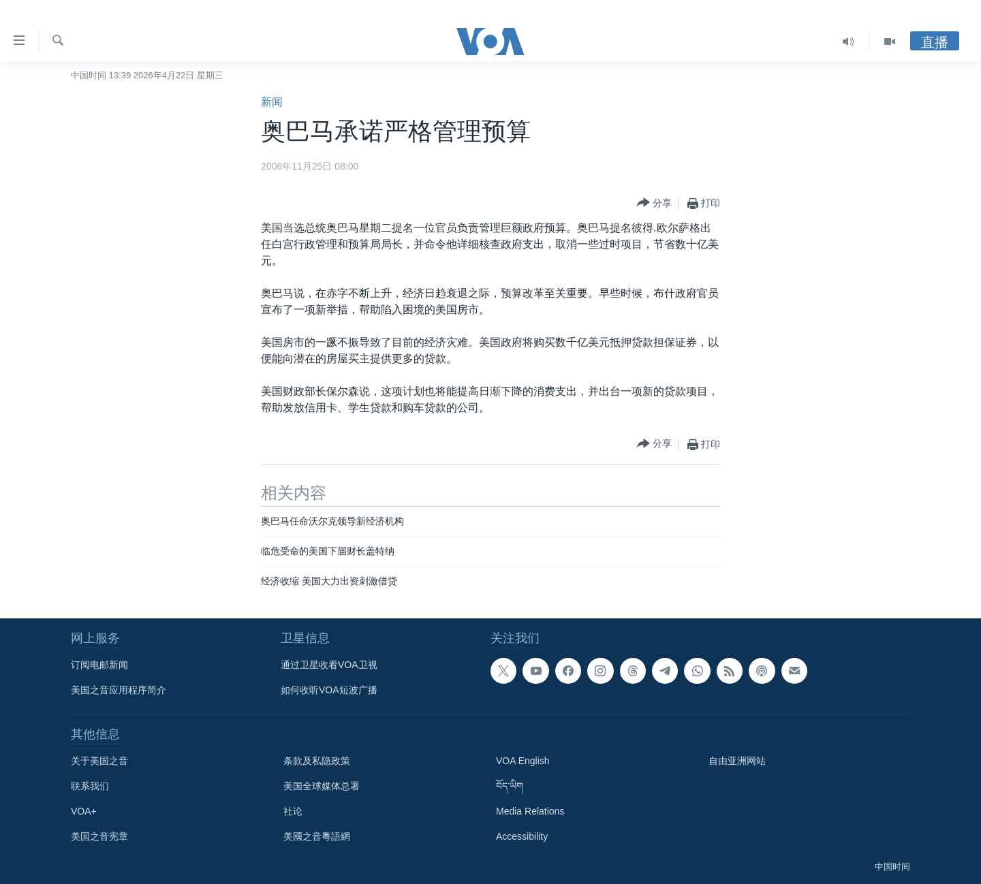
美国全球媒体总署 (321, 785)
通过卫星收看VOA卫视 (329, 664)
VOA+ (84, 811)
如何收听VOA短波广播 (329, 689)
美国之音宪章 (99, 836)
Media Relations (530, 811)
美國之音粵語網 (316, 836)
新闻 (272, 102)
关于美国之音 (99, 760)
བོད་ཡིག (509, 785)
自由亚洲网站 (737, 760)
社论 (292, 811)
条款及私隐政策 (316, 760)
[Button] (654, 203)
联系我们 (90, 785)
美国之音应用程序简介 (118, 689)
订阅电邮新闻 (99, 664)
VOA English (523, 760)
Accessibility (522, 836)
